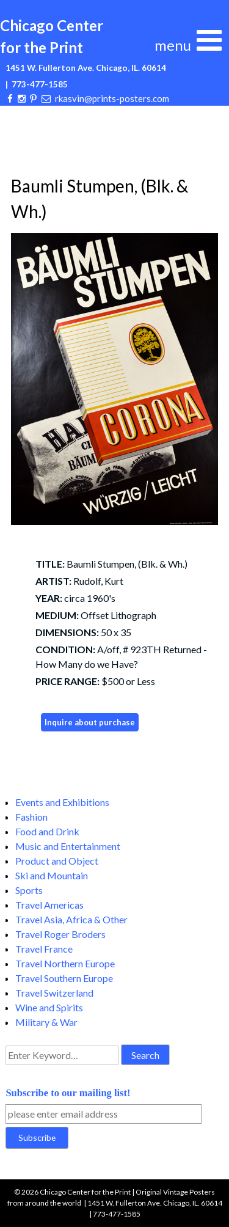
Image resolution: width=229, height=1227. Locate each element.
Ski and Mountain (51, 875)
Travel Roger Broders (60, 934)
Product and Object (56, 860)
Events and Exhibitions (62, 802)
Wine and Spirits (49, 1007)
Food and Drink (47, 831)
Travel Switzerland (54, 992)
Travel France (44, 948)
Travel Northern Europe (65, 963)
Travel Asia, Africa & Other (71, 919)
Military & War (46, 1022)
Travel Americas (49, 904)
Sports (29, 890)
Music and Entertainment (67, 846)
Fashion (31, 816)
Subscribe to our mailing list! (67, 1093)
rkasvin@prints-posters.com (112, 98)
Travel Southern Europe (64, 978)
